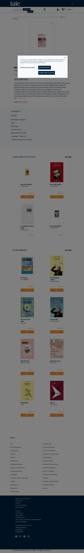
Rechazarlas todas (44, 67)
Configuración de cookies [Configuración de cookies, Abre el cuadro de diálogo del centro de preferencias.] (27, 67)
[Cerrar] (65, 57)
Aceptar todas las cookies (46, 72)
